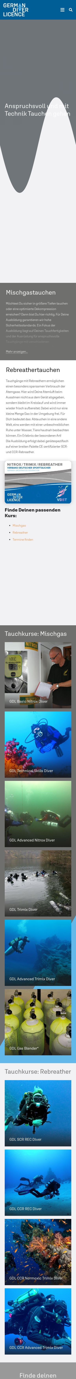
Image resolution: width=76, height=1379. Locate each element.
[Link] (15, 10)
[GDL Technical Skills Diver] (38, 744)
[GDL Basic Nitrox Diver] (38, 675)
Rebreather (20, 532)
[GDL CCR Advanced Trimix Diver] (38, 1321)
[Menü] (62, 10)
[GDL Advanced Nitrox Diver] (38, 814)
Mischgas (19, 525)
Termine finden (23, 539)
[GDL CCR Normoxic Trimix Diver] (38, 1252)
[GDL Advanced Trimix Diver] (38, 953)
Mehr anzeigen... (17, 351)
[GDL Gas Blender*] (38, 1022)
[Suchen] (71, 10)
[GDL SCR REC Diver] (38, 1113)
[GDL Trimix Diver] (38, 883)
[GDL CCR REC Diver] (38, 1183)
